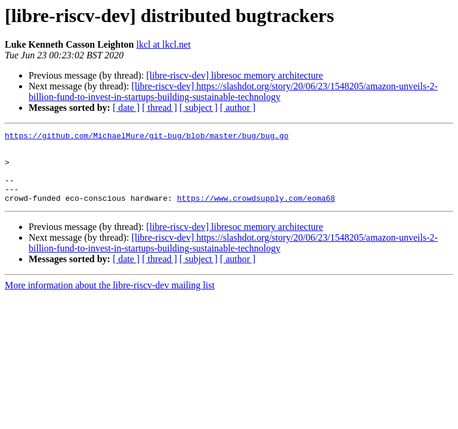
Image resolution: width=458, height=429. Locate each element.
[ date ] (126, 107)
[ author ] (238, 107)
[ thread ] (159, 107)
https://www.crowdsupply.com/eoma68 (256, 212)
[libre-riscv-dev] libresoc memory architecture (234, 75)
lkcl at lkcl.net (164, 44)
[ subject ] (199, 107)
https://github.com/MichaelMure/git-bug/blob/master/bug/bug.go (147, 137)
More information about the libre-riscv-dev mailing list (110, 299)
